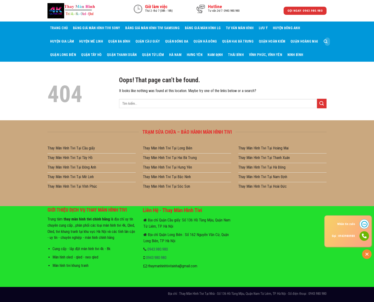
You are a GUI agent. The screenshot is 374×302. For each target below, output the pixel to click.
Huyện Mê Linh (91, 41)
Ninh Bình (295, 55)
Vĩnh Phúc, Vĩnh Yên (265, 55)
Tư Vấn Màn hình (240, 28)
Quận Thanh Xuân (122, 55)
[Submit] (326, 42)
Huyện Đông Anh (286, 28)
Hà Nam (175, 55)
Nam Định (215, 55)
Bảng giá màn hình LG (203, 28)
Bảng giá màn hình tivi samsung (152, 28)
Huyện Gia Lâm (62, 41)
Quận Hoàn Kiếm (272, 41)
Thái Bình (236, 55)
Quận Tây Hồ (91, 55)
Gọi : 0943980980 (343, 236)
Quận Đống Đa (176, 41)
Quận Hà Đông (205, 41)
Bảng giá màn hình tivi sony (96, 28)
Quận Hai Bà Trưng (238, 41)
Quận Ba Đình (119, 41)
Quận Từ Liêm (153, 55)
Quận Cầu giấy (147, 41)
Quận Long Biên (63, 55)
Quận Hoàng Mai (304, 41)
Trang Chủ (59, 28)
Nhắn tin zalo (346, 224)
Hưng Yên (195, 55)
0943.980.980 (157, 249)
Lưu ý (263, 28)
